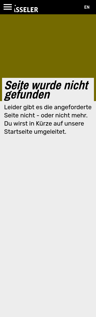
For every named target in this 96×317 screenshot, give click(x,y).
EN (87, 7)
